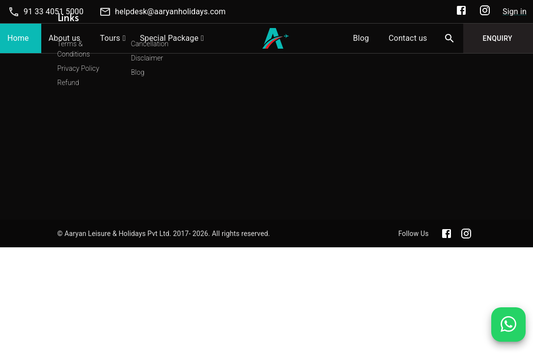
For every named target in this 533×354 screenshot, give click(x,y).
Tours (110, 38)
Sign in (515, 11)
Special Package (169, 38)
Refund (68, 83)
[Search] (449, 38)
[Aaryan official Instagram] (466, 233)
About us (65, 38)
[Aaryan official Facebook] (446, 233)
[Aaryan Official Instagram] (485, 12)
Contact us (408, 38)
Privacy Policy (78, 68)
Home (18, 38)
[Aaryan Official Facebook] (461, 12)
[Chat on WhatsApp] (508, 331)
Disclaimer (147, 58)
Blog (361, 38)
